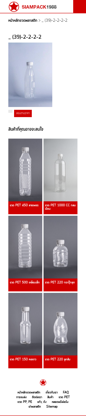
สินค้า (50, 397)
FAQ (66, 392)
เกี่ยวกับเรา (52, 392)
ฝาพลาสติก (35, 406)
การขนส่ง (21, 397)
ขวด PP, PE (24, 402)
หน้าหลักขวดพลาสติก (22, 21)
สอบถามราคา (23, 113)
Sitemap (52, 406)
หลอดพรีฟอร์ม (60, 402)
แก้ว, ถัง (42, 402)
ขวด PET (64, 397)
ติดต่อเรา (37, 397)
